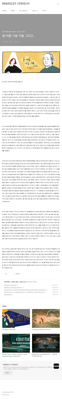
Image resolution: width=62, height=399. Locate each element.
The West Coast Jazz (10, 285)
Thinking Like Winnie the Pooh (13, 287)
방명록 (13, 11)
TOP (58, 392)
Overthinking (7, 294)
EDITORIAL (7, 281)
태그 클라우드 (23, 11)
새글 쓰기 (35, 11)
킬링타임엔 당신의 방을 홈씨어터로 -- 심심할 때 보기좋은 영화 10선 (24, 292)
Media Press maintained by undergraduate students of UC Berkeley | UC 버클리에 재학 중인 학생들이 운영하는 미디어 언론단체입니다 (28, 368)
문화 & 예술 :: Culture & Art (19, 281)
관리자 (44, 11)
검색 (54, 3)
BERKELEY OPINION (16, 3)
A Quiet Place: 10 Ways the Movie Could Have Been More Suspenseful (25, 290)
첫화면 (4, 11)
